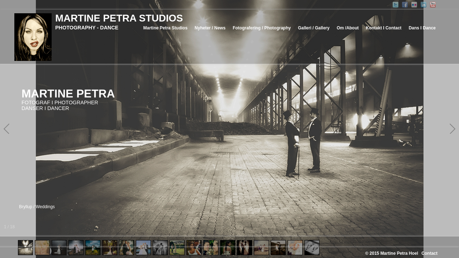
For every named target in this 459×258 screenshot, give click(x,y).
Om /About (348, 27)
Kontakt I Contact (383, 27)
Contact (429, 253)
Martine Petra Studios (165, 27)
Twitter (395, 5)
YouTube (433, 5)
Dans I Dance (422, 27)
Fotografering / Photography (262, 27)
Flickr (414, 5)
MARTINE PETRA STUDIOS (119, 18)
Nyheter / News (210, 27)
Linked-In (423, 5)
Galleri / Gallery (314, 27)
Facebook (405, 5)
